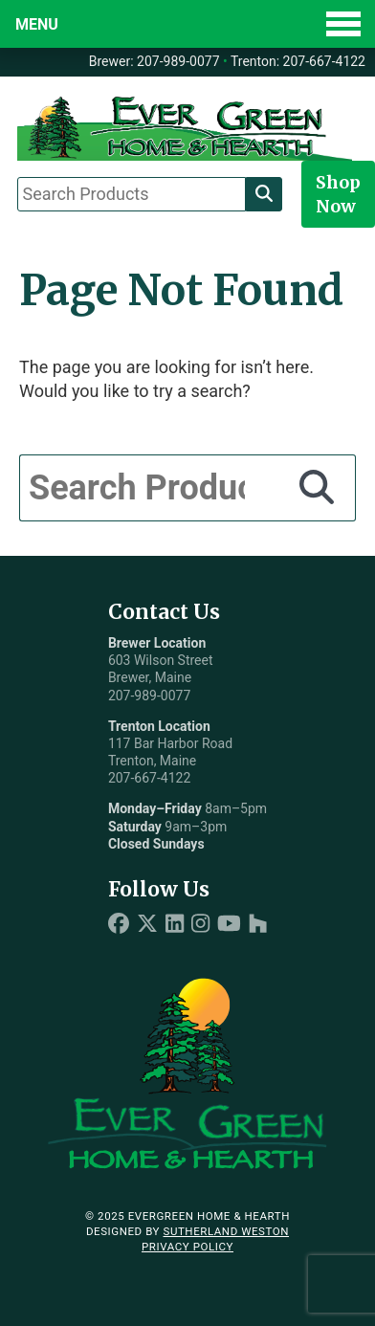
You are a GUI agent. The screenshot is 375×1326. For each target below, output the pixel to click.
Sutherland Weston (226, 1231)
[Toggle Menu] (187, 24)
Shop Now (338, 194)
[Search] (264, 194)
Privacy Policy (187, 1246)
